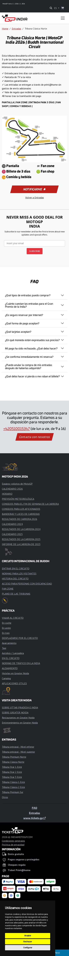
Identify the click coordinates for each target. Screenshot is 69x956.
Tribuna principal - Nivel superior (18, 751)
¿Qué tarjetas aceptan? (18, 331)
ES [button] (55, 8)
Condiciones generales (13, 840)
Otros (5, 797)
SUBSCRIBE (34, 251)
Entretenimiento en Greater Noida (20, 722)
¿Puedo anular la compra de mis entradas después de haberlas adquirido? (28, 366)
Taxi (4, 648)
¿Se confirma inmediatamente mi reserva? (29, 356)
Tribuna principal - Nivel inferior (18, 746)
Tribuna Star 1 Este (12, 766)
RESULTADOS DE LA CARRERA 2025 (21, 539)
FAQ (34, 808)
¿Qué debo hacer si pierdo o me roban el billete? (32, 376)
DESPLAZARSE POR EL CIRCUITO (20, 638)
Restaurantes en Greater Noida (18, 717)
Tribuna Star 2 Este (12, 771)
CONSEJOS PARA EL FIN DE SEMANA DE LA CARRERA (30, 503)
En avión (6, 627)
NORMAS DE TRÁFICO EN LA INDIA (21, 663)
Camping (6, 678)
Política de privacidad (13, 844)
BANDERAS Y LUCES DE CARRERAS (21, 514)
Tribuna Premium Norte (14, 756)
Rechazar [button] (27, 942)
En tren (6, 632)
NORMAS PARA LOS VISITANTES (19, 573)
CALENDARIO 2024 (12, 524)
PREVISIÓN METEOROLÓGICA (18, 498)
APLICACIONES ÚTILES (14, 683)
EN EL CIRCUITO (10, 658)
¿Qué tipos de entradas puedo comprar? (27, 295)
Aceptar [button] (27, 936)
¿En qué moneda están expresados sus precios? (32, 340)
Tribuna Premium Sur (12, 792)
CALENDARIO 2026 (12, 488)
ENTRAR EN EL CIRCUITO (15, 568)
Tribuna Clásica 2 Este (13, 787)
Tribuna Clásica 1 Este (13, 782)
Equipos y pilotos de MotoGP (17, 483)
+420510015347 (16, 428)
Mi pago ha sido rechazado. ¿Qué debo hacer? (31, 348)
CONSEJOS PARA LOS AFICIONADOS (21, 508)
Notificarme (34, 189)
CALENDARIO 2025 (12, 534)
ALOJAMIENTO (10, 668)
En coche (6, 622)
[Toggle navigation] (62, 18)
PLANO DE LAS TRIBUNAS (16, 593)
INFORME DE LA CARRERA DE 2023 (21, 544)
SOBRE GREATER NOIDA (15, 712)
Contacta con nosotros (34, 437)
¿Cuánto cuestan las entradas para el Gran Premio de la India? (29, 305)
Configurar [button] (27, 948)
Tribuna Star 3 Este (12, 777)
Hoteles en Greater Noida (15, 673)
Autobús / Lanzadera (13, 653)
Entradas (16, 28)
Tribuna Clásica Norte (13, 761)
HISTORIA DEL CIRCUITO (15, 578)
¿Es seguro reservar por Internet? (24, 315)
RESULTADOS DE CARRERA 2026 (19, 519)
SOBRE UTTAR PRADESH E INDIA (20, 707)
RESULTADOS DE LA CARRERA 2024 (21, 529)
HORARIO (7, 493)
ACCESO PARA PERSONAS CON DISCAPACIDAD (27, 583)
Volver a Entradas (34, 197)
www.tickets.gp (34, 818)
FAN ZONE (7, 588)
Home (5, 28)
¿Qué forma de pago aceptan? (22, 323)
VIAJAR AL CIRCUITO (13, 617)
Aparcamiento (9, 643)
